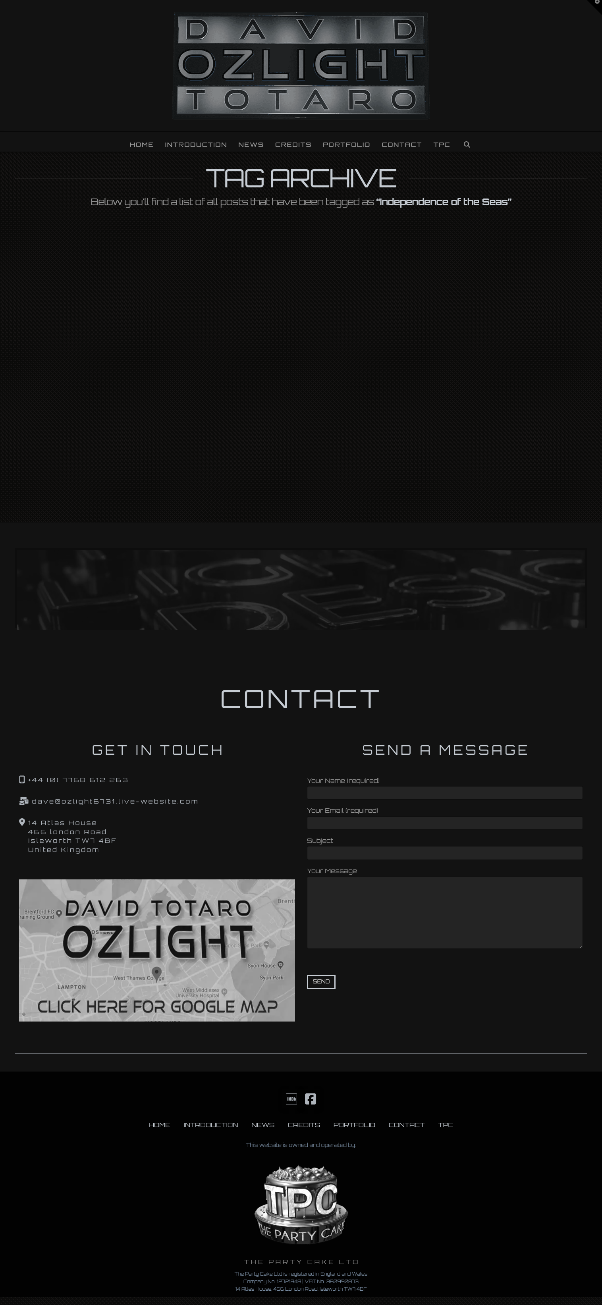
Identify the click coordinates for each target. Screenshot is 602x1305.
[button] (594, 7)
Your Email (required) (445, 817)
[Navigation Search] (467, 142)
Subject (445, 847)
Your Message (445, 876)
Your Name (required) (445, 787)
